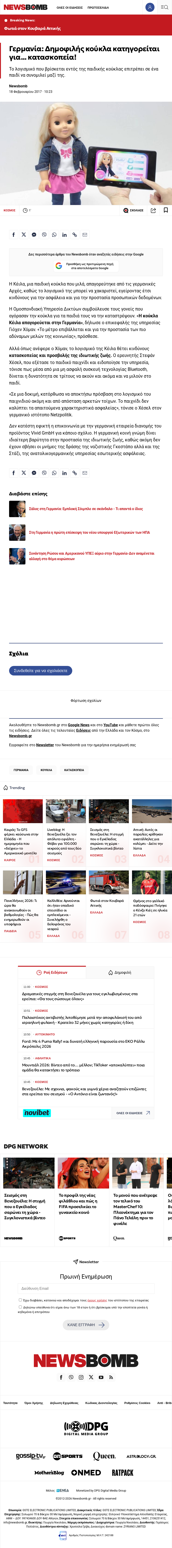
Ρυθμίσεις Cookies (137, 1403)
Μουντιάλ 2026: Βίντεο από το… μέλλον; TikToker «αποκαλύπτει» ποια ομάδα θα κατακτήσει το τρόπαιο (83, 1067)
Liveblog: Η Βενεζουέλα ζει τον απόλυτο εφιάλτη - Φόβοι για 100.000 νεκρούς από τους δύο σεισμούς (64, 841)
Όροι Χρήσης (34, 1403)
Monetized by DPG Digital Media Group (101, 1490)
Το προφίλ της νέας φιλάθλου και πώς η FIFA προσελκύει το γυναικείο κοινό (78, 1204)
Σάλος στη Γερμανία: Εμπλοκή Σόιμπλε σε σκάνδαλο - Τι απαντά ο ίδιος (86, 509)
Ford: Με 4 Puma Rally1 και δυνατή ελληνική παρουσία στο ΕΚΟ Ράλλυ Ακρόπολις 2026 (83, 1044)
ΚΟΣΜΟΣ (9, 210)
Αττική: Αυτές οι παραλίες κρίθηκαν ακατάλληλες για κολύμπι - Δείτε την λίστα (148, 839)
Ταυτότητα (10, 1403)
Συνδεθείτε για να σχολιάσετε (40, 670)
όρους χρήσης (97, 1300)
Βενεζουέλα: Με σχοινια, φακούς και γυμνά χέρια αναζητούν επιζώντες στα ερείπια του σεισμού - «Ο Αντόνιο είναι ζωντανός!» (84, 1091)
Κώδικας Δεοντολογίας (101, 1403)
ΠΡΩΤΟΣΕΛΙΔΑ (98, 7)
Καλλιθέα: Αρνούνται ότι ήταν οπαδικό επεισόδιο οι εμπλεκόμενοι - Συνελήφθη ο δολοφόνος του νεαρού (63, 914)
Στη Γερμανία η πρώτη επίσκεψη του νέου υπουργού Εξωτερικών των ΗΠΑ (89, 532)
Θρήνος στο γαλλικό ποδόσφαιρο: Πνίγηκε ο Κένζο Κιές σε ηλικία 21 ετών (150, 908)
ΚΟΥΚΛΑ (46, 770)
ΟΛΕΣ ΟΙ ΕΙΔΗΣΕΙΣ (70, 7)
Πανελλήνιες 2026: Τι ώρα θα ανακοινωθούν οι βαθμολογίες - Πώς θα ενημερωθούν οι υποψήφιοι (21, 912)
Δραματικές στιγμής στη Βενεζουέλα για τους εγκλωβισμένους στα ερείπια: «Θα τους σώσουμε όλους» (80, 996)
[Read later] (166, 210)
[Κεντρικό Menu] (164, 7)
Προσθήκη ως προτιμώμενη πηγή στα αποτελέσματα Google (84, 266)
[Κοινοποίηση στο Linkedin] (64, 234)
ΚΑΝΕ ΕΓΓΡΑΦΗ (85, 1325)
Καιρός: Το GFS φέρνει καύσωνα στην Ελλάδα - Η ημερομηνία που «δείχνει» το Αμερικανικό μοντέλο (21, 841)
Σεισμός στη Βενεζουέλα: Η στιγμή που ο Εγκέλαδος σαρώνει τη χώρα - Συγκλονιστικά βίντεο (107, 839)
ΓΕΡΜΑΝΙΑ (21, 770)
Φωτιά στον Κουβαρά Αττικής (32, 28)
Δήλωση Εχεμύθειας (64, 1403)
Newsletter (45, 745)
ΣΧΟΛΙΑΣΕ (133, 210)
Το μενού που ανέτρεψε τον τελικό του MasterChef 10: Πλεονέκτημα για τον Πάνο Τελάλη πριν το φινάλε (135, 1209)
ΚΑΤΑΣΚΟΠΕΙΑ (74, 770)
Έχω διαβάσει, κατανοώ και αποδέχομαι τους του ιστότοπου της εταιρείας (86, 1300)
